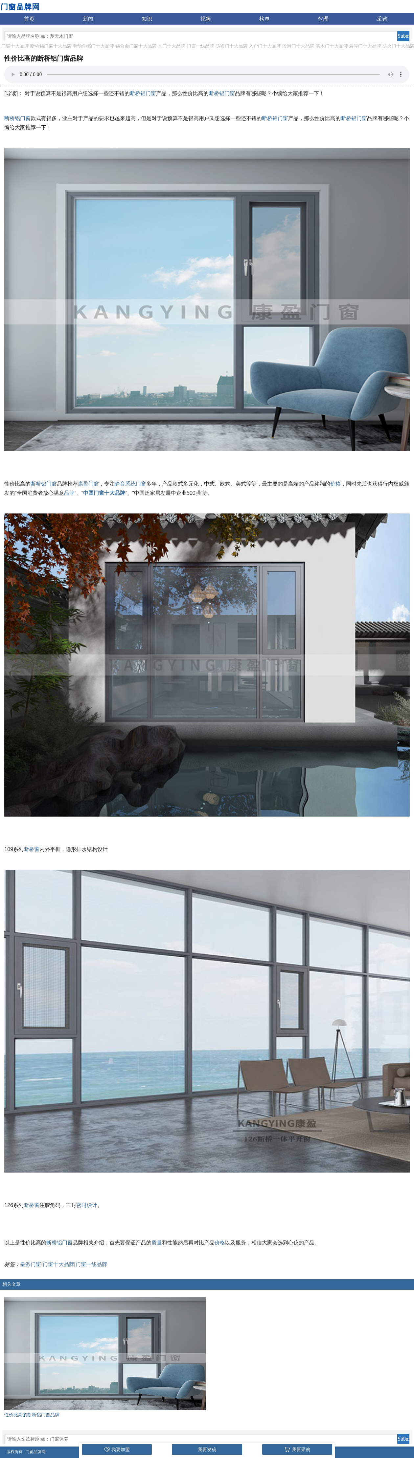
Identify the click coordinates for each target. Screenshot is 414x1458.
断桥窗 (31, 849)
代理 (323, 19)
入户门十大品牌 (265, 46)
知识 (147, 19)
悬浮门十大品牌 (365, 46)
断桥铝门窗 (143, 93)
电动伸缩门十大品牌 (93, 46)
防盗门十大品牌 (232, 46)
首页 (29, 19)
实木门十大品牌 (332, 46)
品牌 (69, 493)
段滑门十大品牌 (298, 46)
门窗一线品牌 (200, 46)
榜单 (264, 19)
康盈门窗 (88, 484)
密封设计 (86, 1205)
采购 (382, 19)
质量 (156, 1242)
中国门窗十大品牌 (104, 493)
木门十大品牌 (171, 46)
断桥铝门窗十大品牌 (51, 46)
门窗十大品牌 (15, 46)
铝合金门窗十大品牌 (136, 46)
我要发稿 (207, 1449)
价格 (335, 484)
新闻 (88, 19)
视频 (205, 19)
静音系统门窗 (130, 484)
